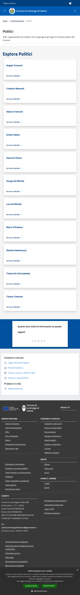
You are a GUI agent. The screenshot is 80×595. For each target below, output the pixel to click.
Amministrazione (17, 21)
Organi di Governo (12, 423)
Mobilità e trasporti (51, 452)
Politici (7, 440)
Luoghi (47, 483)
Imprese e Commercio (52, 436)
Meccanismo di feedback (14, 565)
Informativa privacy (12, 553)
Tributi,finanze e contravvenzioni (18, 472)
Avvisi (46, 472)
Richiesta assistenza (52, 513)
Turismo (47, 448)
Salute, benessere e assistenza (17, 480)
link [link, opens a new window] (62, 581)
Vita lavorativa (50, 432)
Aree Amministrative (13, 427)
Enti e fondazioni (11, 436)
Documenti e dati (11, 448)
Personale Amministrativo (15, 444)
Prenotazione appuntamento (55, 500)
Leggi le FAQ (49, 509)
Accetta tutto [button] (31, 586)
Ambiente (9, 476)
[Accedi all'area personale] (70, 3)
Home (5, 21)
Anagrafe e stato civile (53, 423)
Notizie (47, 464)
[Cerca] (75, 11)
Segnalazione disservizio (53, 504)
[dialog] (40, 581)
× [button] (77, 570)
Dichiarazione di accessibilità (16, 561)
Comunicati (48, 468)
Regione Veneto (9, 3)
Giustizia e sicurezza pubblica (16, 468)
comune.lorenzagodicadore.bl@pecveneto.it (18, 527)
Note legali (9, 557)
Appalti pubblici (50, 440)
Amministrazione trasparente (16, 541)
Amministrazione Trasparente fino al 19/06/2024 (19, 547)
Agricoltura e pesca (12, 489)
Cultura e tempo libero (53, 427)
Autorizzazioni (10, 485)
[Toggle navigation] (4, 10)
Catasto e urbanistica (52, 444)
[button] (40, 591)
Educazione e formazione (15, 464)
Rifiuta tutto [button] (49, 586)
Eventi (46, 487)
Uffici (7, 432)
